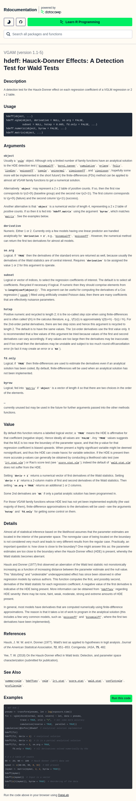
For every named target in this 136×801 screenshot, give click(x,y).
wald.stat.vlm (120, 462)
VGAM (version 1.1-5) (23, 52)
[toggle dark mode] (9, 22)
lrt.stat (58, 681)
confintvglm (114, 681)
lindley (10, 170)
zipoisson (101, 170)
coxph (24, 295)
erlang (103, 165)
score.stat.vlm (68, 462)
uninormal (57, 170)
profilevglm (13, 685)
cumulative (87, 165)
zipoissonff (77, 170)
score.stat (76, 681)
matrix (9, 216)
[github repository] (21, 22)
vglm (21, 161)
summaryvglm (13, 681)
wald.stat (94, 681)
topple (42, 170)
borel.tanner (67, 165)
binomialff (46, 165)
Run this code (121, 698)
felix (116, 165)
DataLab (63, 795)
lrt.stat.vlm (14, 462)
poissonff (26, 170)
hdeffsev (107, 589)
